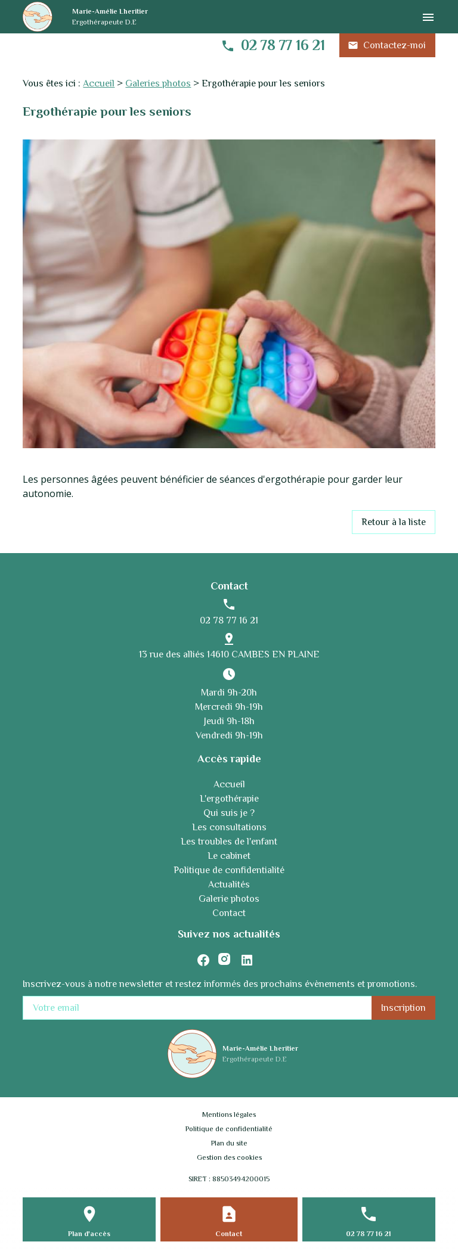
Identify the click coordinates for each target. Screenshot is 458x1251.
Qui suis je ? (229, 813)
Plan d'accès (89, 1234)
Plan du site (229, 1143)
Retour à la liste (393, 522)
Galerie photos (229, 898)
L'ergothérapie (229, 798)
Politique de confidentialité (229, 870)
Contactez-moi (387, 45)
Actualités (229, 884)
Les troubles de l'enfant (229, 841)
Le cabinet (229, 855)
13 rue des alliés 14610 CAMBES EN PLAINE (229, 654)
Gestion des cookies (229, 1157)
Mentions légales (229, 1114)
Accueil (98, 83)
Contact (229, 913)
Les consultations (229, 827)
